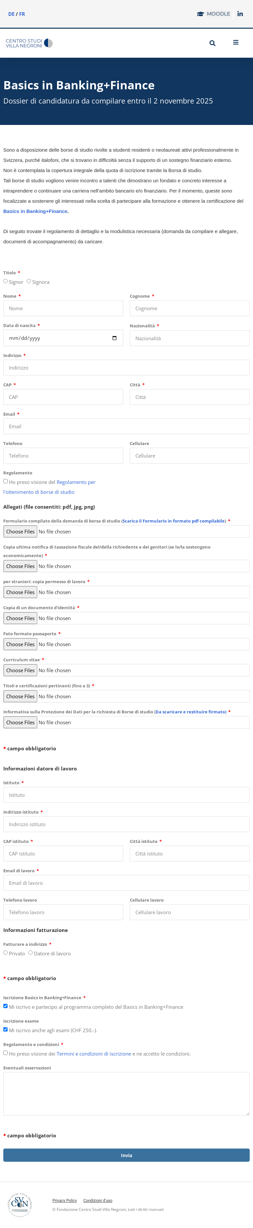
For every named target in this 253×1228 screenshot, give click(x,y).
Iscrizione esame (21, 1021)
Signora (40, 282)
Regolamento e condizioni (31, 1044)
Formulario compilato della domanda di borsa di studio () (115, 521)
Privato (17, 953)
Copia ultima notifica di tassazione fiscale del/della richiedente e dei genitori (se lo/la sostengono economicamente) (107, 551)
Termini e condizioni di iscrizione (94, 1053)
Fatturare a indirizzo (25, 944)
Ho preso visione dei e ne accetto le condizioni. (100, 1053)
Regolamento (17, 473)
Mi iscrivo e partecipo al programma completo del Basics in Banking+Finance (96, 1006)
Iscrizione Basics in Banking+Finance (42, 998)
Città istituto (144, 841)
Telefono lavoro (20, 900)
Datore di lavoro (52, 953)
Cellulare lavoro (147, 900)
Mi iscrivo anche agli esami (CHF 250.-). (53, 1030)
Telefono (12, 443)
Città (135, 385)
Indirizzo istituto (21, 812)
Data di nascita (20, 325)
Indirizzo (12, 355)
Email (9, 414)
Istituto (11, 783)
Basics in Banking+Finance (35, 211)
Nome (10, 296)
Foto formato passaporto (30, 634)
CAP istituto (16, 841)
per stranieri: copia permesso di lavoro (44, 581)
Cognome (140, 296)
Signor (16, 282)
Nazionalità (143, 326)
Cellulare (139, 443)
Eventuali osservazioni (27, 1068)
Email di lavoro (19, 871)
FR (22, 14)
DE (11, 14)
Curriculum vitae (22, 660)
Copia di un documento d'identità (39, 608)
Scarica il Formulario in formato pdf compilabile (174, 521)
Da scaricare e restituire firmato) (190, 712)
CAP (8, 385)
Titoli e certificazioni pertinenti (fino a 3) (47, 686)
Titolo (10, 273)
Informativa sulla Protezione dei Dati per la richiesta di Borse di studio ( (115, 712)
